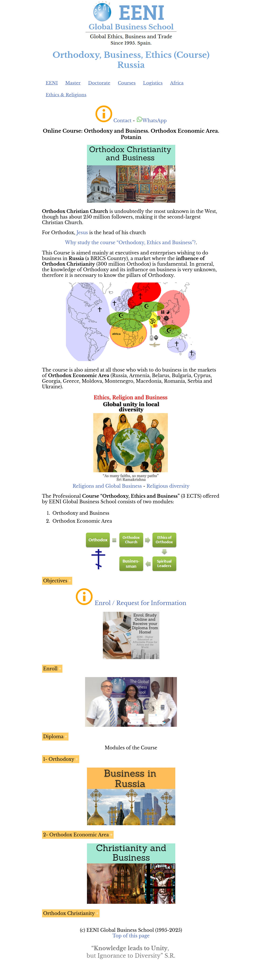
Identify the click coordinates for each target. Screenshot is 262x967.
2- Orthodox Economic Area (76, 835)
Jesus (82, 232)
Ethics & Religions (66, 94)
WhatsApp (151, 120)
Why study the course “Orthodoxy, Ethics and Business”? (130, 242)
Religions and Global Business (107, 486)
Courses (127, 83)
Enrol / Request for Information (140, 603)
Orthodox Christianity (69, 913)
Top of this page (131, 936)
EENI (52, 83)
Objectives (55, 581)
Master (73, 83)
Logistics (153, 83)
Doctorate (99, 83)
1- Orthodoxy (58, 759)
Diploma (53, 736)
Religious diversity (168, 486)
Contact (122, 120)
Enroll (50, 668)
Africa (177, 83)
